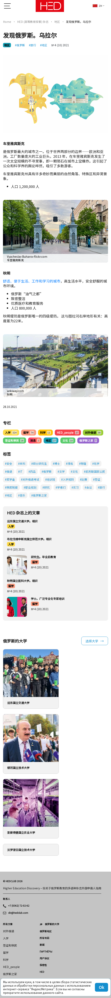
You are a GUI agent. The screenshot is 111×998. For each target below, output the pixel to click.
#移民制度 (11, 487)
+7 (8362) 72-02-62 (18, 905)
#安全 (8, 464)
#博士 (56, 464)
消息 (34, 440)
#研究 (46, 487)
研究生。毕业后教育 (43, 557)
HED (42, 971)
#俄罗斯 (20, 45)
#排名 (69, 464)
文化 (67, 440)
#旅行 (32, 45)
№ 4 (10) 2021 (60, 45)
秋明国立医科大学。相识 (22, 581)
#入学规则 (67, 479)
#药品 (32, 471)
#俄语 (8, 471)
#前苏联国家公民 (94, 471)
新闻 (42, 944)
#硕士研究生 (39, 464)
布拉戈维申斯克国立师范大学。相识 (29, 539)
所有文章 (8, 924)
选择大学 (91, 641)
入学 (11, 433)
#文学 (61, 471)
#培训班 (50, 479)
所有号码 (44, 938)
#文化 (74, 471)
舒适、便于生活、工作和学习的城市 (31, 281)
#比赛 (83, 479)
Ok (101, 987)
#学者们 (61, 487)
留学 (28, 433)
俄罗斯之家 (88, 440)
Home (7, 22)
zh (97, 5)
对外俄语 (93, 433)
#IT (20, 471)
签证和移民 (14, 440)
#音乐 (21, 495)
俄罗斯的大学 (52, 924)
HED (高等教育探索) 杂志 (32, 22)
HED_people (68, 433)
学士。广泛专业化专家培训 (47, 599)
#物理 (82, 464)
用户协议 (44, 958)
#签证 (96, 479)
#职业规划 (30, 487)
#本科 (21, 464)
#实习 (75, 487)
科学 (45, 433)
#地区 (43, 45)
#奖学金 (10, 479)
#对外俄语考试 (30, 479)
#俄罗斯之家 (39, 495)
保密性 (43, 965)
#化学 (95, 464)
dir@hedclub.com (18, 912)
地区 (57, 22)
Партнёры (46, 951)
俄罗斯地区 (46, 931)
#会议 (88, 487)
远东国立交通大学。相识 (22, 521)
